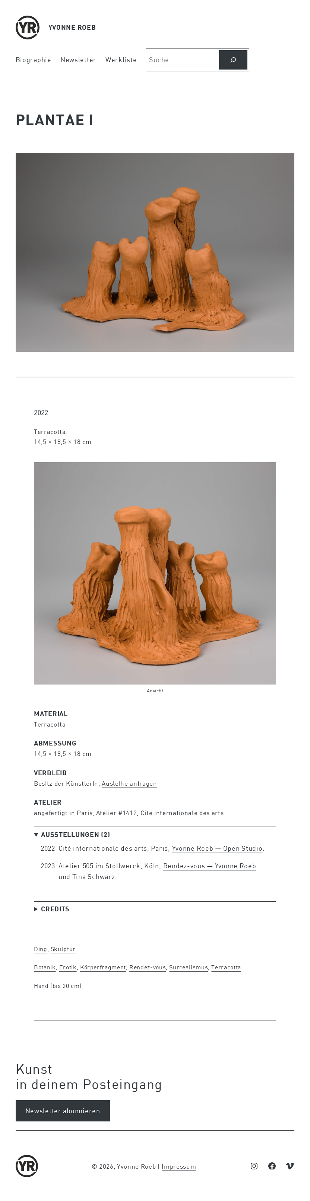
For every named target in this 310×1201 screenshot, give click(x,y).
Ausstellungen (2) (75, 834)
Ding (40, 948)
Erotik (68, 966)
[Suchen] (233, 60)
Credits (55, 909)
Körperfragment (103, 966)
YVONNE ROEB (72, 27)
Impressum (179, 1166)
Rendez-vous (147, 966)
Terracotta (226, 966)
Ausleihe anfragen (129, 783)
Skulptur (63, 948)
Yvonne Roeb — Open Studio (217, 848)
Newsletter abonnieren (62, 1111)
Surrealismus (188, 966)
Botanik (45, 966)
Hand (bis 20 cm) (58, 985)
